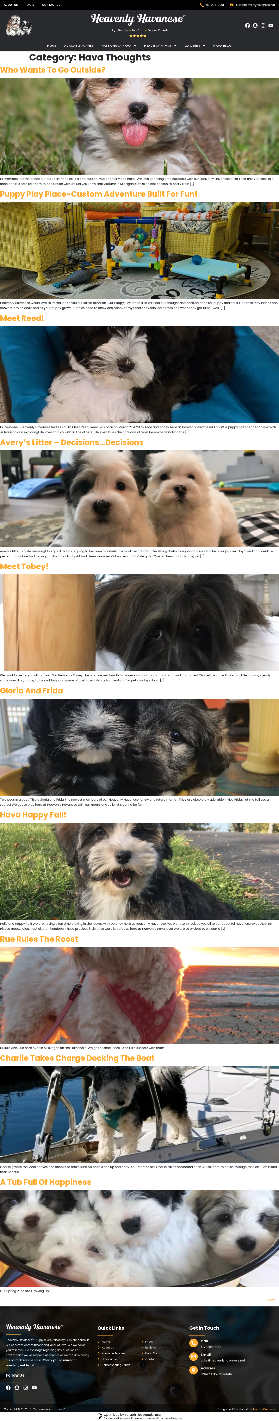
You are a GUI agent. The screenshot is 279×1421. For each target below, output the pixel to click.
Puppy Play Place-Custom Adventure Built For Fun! (99, 194)
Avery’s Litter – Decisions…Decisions (72, 442)
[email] (193, 1356)
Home (51, 45)
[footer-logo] (35, 1327)
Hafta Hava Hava (119, 45)
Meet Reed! (22, 318)
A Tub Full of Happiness (45, 1182)
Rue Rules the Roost (39, 939)
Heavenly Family (160, 45)
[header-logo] (139, 20)
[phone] (193, 1343)
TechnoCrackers (264, 1409)
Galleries (195, 45)
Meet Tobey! (24, 566)
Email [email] (206, 1354)
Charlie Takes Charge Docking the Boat (77, 1058)
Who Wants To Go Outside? (52, 70)
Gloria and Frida (31, 690)
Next (273, 1300)
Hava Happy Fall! (33, 814)
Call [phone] (204, 1341)
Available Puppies (79, 45)
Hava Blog (222, 45)
